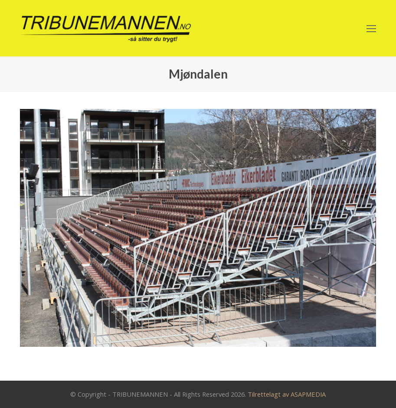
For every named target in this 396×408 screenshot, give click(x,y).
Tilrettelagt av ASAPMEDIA (287, 394)
